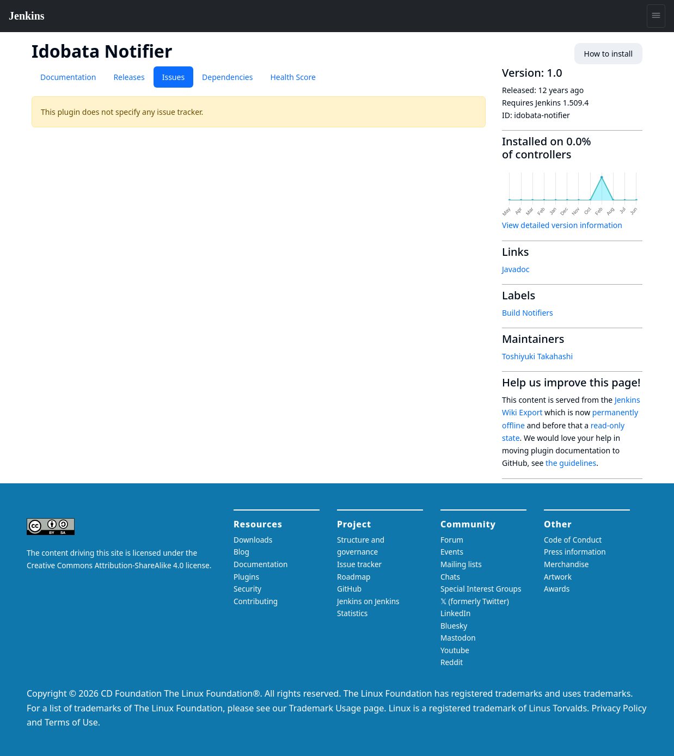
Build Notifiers (527, 313)
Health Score (292, 77)
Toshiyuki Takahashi (537, 356)
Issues (173, 77)
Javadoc (515, 269)
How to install (608, 53)
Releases (128, 77)
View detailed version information (562, 225)
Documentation (68, 77)
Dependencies (227, 77)
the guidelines (571, 463)
